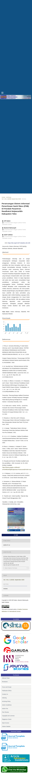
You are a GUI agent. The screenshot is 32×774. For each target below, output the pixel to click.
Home (3, 197)
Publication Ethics (7, 690)
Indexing (4, 697)
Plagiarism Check (6, 719)
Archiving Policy (6, 701)
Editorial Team (6, 678)
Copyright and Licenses (8, 715)
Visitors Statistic (6, 726)
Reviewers (5, 681)
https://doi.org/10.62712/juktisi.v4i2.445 (19, 243)
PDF (16, 535)
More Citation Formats (11, 568)
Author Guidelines (7, 705)
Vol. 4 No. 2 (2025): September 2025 (11, 199)
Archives (8, 197)
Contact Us (5, 694)
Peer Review (5, 712)
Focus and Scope (6, 687)
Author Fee (5, 708)
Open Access (5, 723)
